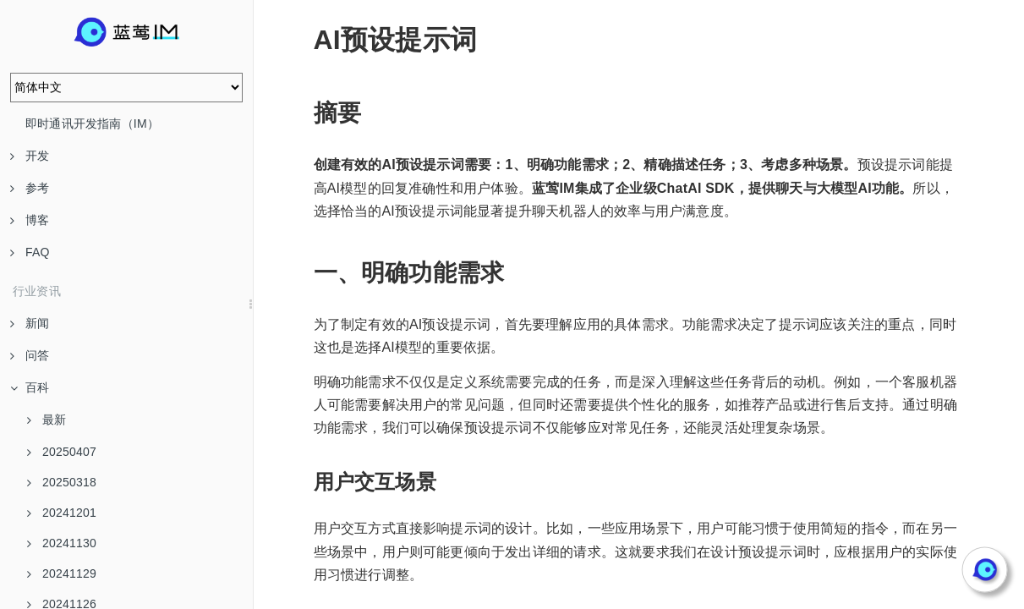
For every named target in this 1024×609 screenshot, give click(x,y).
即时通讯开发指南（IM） (92, 123)
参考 (29, 188)
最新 (46, 419)
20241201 (61, 512)
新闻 (29, 323)
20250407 (61, 451)
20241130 (61, 543)
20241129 (61, 573)
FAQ (30, 252)
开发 (29, 155)
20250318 (61, 482)
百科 (29, 387)
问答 (29, 355)
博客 (29, 220)
